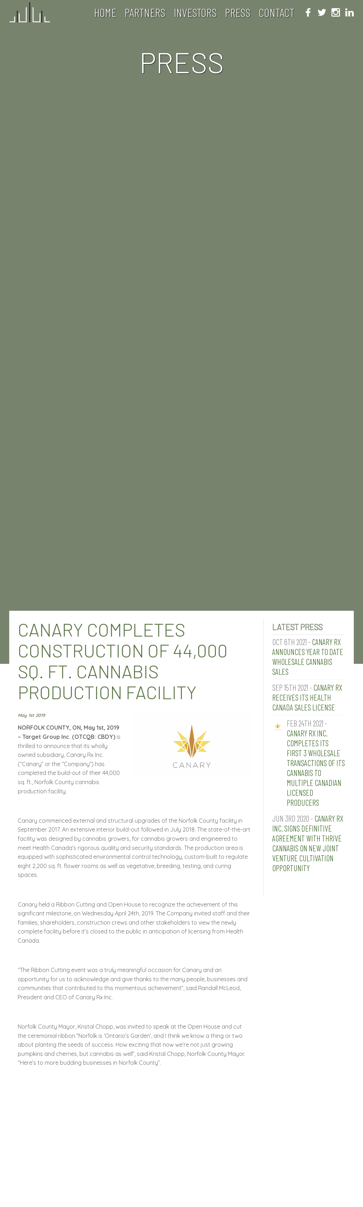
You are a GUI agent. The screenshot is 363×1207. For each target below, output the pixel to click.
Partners (144, 12)
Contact (276, 12)
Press (237, 12)
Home (105, 12)
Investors (195, 12)
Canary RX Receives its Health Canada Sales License (307, 697)
